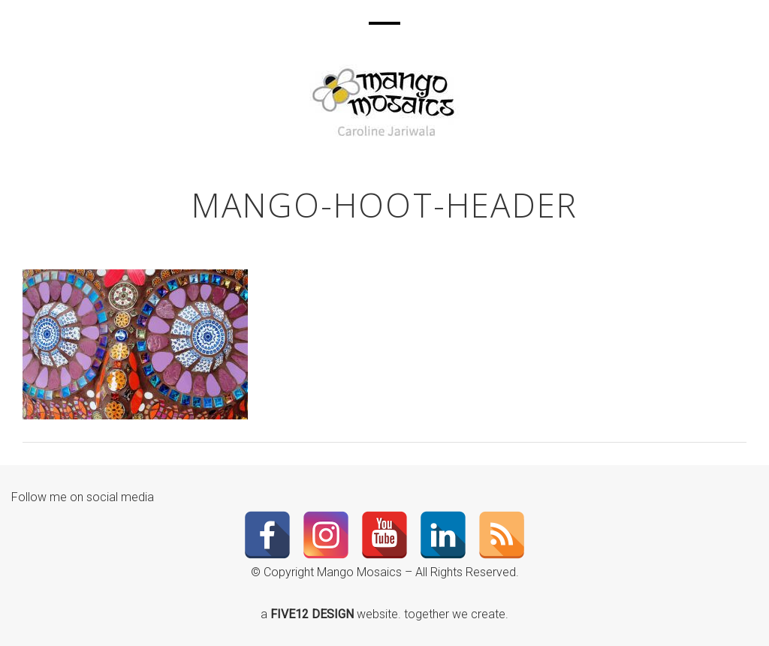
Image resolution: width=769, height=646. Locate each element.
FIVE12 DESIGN (313, 614)
